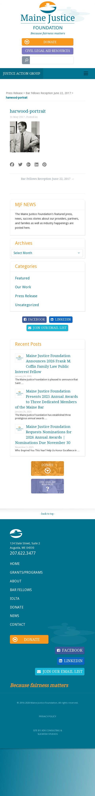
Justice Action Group (21, 73)
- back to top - (47, 513)
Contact (17, 625)
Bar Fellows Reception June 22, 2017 (48, 93)
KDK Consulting (51, 730)
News (14, 616)
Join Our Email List (49, 328)
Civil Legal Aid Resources (47, 51)
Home (15, 564)
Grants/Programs (26, 572)
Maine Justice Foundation (47, 18)
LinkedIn (63, 319)
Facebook (36, 319)
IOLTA (14, 599)
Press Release (14, 93)
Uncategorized (27, 305)
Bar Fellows (21, 590)
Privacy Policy (47, 716)
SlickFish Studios (48, 734)
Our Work (23, 287)
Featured (22, 278)
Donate (50, 42)
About (16, 581)
